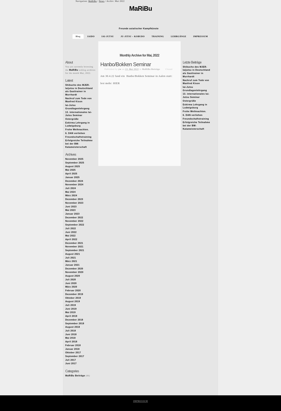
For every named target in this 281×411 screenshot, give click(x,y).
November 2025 (74, 159)
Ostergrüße (71, 119)
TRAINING (158, 36)
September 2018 (74, 323)
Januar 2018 (72, 349)
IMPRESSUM (200, 36)
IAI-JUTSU (108, 36)
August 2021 (72, 254)
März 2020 (71, 287)
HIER (116, 83)
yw (119, 69)
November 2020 (74, 272)
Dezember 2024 (74, 181)
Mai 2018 (70, 338)
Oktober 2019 (73, 298)
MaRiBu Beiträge (151, 69)
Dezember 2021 (74, 243)
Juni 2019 (71, 309)
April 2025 (71, 174)
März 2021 (71, 261)
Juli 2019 (70, 305)
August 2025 (72, 166)
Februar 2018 (73, 345)
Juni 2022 (71, 232)
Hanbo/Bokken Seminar (125, 64)
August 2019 (72, 301)
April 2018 (71, 342)
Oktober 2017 (73, 352)
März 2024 (71, 195)
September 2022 (74, 225)
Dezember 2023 (74, 199)
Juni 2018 (71, 334)
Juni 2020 (71, 283)
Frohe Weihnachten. (77, 129)
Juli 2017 (70, 360)
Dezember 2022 (74, 217)
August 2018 (72, 327)
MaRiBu (92, 1)
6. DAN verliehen (75, 133)
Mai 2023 (70, 210)
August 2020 (72, 276)
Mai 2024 (70, 192)
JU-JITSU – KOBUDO (133, 36)
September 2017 (74, 356)
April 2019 (71, 316)
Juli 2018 (70, 331)
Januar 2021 (72, 265)
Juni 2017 (71, 363)
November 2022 (74, 221)
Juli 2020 (70, 279)
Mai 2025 (70, 170)
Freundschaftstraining (78, 137)
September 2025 (74, 163)
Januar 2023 (72, 214)
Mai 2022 (70, 236)
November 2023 (74, 203)
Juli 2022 (70, 228)
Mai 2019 (70, 312)
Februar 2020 (73, 290)
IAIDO (91, 36)
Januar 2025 (72, 177)
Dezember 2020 (74, 269)
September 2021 (74, 250)
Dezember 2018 (74, 320)
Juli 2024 (70, 188)
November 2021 (74, 246)
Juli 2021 (70, 258)
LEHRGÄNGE (178, 36)
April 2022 (71, 239)
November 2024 (74, 184)
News (101, 1)
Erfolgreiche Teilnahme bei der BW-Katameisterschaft (79, 143)
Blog (78, 36)
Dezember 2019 (74, 294)
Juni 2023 (71, 207)
